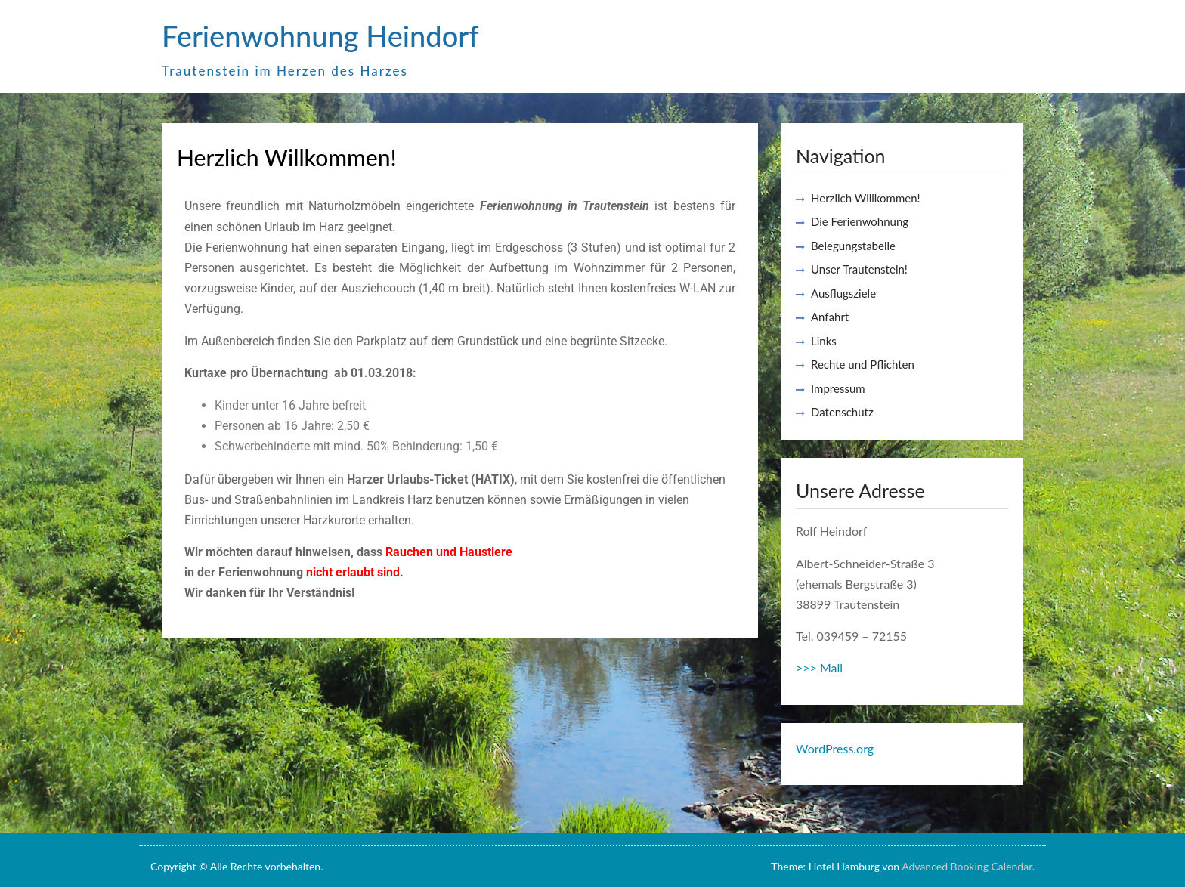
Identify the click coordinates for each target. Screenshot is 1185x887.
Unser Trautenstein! (859, 269)
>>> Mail (819, 667)
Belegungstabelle (853, 245)
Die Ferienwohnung (859, 221)
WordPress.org (835, 748)
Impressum (838, 388)
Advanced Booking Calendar (967, 866)
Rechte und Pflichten (862, 364)
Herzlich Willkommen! (865, 198)
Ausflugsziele (843, 293)
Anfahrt (830, 316)
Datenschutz (842, 412)
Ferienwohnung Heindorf (320, 35)
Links (824, 341)
